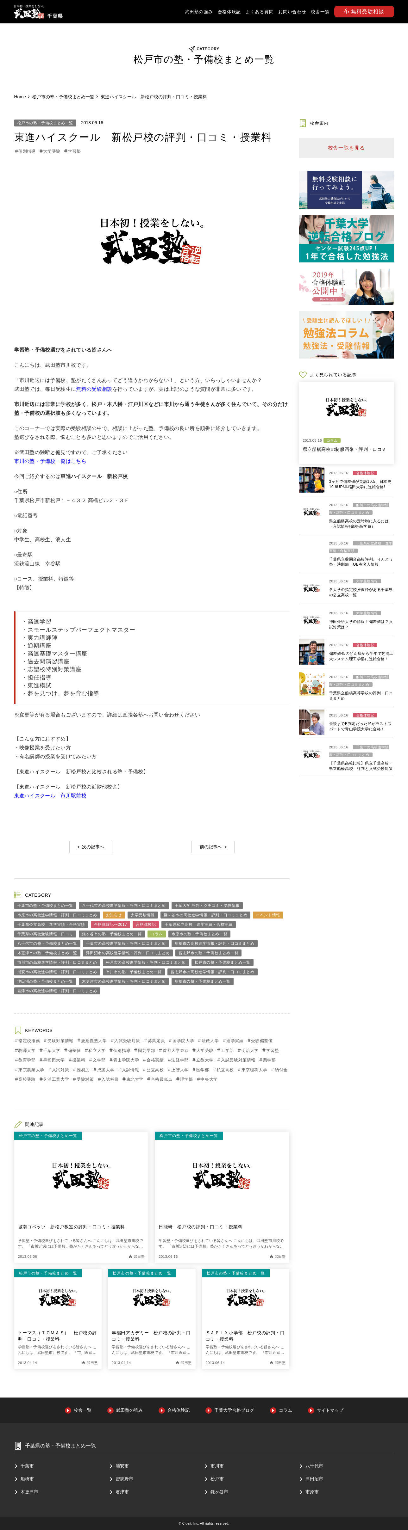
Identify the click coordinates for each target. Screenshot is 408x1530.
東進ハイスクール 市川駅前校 (50, 795)
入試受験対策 (127, 1040)
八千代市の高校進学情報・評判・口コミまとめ (124, 905)
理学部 (186, 1079)
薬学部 (269, 1060)
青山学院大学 (126, 1060)
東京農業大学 (31, 1069)
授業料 (78, 1060)
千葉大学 (51, 1050)
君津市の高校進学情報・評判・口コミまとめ (57, 991)
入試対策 (60, 1069)
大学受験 (51, 151)
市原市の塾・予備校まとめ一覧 (199, 934)
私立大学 (97, 1050)
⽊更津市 (29, 1491)
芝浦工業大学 (56, 1079)
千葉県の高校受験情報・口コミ (45, 934)
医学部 (202, 1069)
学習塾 (74, 151)
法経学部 (180, 1060)
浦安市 (122, 1465)
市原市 (312, 1491)
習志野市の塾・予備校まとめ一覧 (208, 953)
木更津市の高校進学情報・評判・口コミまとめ (124, 981)
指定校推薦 (29, 1040)
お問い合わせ (292, 11)
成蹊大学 (106, 1069)
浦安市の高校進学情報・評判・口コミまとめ (57, 972)
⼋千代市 (314, 1465)
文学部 (99, 1060)
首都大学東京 (176, 1050)
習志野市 (124, 1478)
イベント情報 (268, 915)
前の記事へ (211, 846)
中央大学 (209, 1079)
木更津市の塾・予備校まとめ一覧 (47, 953)
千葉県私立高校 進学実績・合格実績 (198, 924)
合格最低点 (162, 1079)
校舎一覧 (320, 11)
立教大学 (205, 1060)
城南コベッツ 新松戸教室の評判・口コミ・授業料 (71, 1226)
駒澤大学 (27, 1050)
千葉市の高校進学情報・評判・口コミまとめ (126, 943)
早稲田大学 (54, 1060)
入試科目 (110, 1079)
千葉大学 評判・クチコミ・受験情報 (207, 905)
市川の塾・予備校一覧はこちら (50, 461)
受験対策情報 (60, 1040)
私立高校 (225, 1069)
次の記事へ (93, 846)
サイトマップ (330, 1410)
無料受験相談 (364, 11)
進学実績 (235, 1040)
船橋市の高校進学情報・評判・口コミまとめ (214, 943)
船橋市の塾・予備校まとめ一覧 (202, 981)
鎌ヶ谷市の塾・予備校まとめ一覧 (112, 934)
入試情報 (130, 1069)
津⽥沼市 (314, 1478)
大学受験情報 (143, 915)
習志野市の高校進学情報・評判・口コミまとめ (212, 972)
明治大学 (250, 1050)
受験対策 (85, 1079)
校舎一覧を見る (346, 148)
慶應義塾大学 (94, 1040)
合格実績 (155, 1060)
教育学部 (27, 1060)
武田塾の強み (199, 11)
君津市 (122, 1491)
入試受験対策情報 (238, 1060)
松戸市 (217, 1478)
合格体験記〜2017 (110, 924)
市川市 (217, 1465)
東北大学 (135, 1079)
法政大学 (210, 1040)
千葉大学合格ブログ (234, 1410)
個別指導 (27, 151)
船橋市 (27, 1478)
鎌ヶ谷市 (219, 1491)
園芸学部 (146, 1050)
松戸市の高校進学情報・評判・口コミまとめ (146, 962)
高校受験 (27, 1079)
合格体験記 (229, 11)
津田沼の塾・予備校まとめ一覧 (45, 981)
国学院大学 (183, 1040)
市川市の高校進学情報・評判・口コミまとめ (57, 962)
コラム (157, 934)
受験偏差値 (262, 1040)
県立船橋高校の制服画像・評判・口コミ (345, 449)
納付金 (281, 1069)
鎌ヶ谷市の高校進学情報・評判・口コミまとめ (206, 915)
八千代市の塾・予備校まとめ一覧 (47, 943)
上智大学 (180, 1069)
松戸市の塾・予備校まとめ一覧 (45, 123)
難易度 (83, 1069)
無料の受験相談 (94, 389)
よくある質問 (259, 11)
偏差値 (74, 1050)
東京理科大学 (254, 1069)
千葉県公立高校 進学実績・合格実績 (51, 924)
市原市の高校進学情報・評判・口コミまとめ (57, 915)
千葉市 (27, 1465)
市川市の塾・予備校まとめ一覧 (134, 972)
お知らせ (114, 915)
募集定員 (156, 1040)
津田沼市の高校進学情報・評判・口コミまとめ (128, 953)
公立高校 (155, 1069)
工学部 (227, 1050)
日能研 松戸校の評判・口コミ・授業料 (200, 1226)
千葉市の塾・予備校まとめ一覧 (45, 905)
